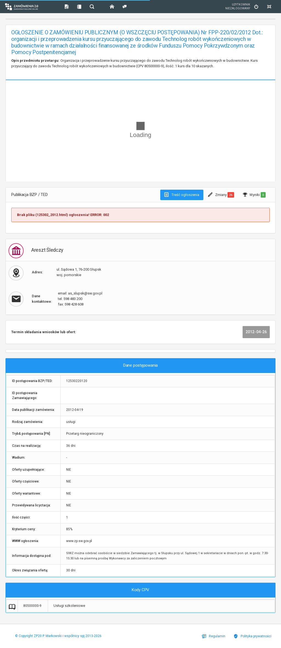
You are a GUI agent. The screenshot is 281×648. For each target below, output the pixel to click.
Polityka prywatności (252, 636)
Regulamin (213, 636)
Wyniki (254, 195)
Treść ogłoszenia (181, 194)
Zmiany (221, 195)
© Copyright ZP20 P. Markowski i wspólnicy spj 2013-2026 (58, 636)
